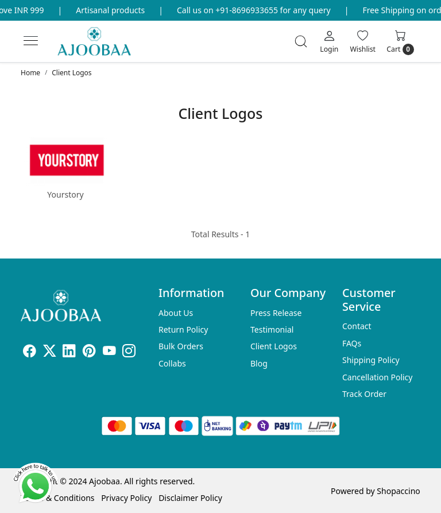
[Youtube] (109, 352)
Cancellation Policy (377, 377)
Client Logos (273, 346)
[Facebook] (29, 352)
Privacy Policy (126, 497)
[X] (50, 352)
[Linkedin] (69, 352)
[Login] (329, 41)
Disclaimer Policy (190, 497)
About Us (175, 312)
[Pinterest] (89, 352)
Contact (357, 326)
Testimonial (271, 329)
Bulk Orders (180, 346)
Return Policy (183, 329)
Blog (259, 363)
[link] (301, 41)
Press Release (276, 312)
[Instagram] (129, 352)
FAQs (351, 343)
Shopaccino (398, 490)
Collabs (172, 363)
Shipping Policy (371, 359)
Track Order (364, 393)
